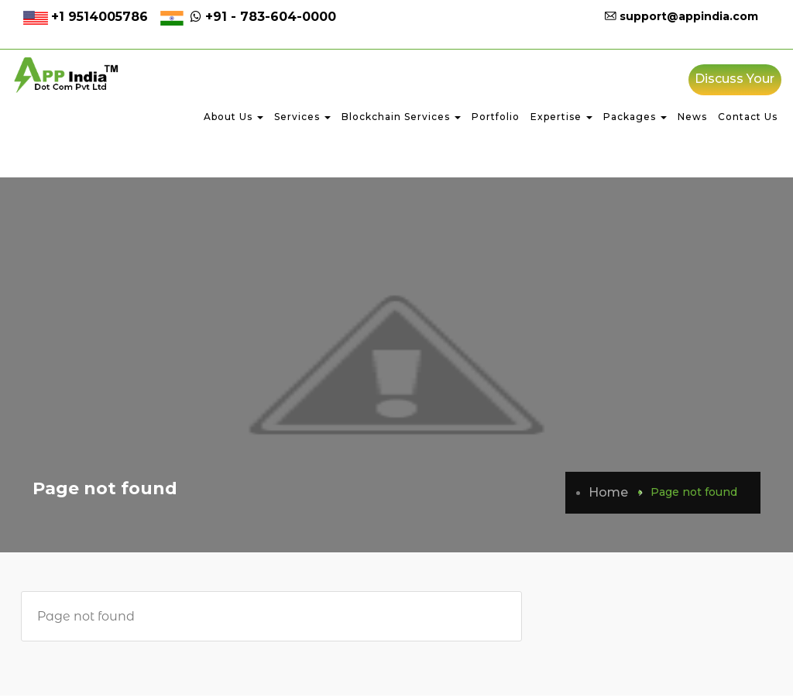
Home (608, 494)
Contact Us (748, 119)
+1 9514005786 (99, 16)
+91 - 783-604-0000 (261, 16)
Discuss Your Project (734, 86)
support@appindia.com (681, 16)
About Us (233, 119)
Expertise (561, 119)
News (692, 119)
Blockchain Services (401, 119)
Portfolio (496, 119)
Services (302, 119)
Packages (635, 119)
